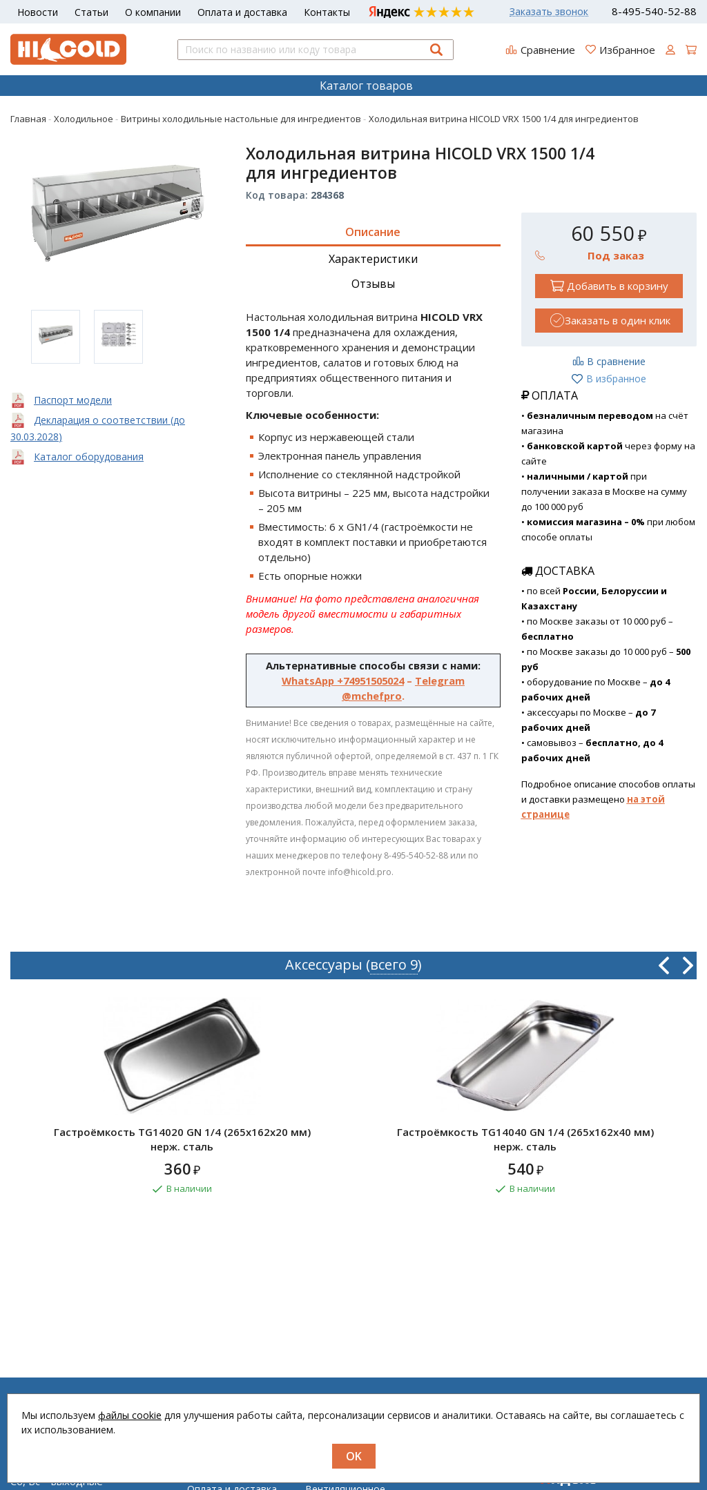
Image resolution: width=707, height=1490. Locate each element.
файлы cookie (130, 1415)
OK (354, 1456)
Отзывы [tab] (373, 283)
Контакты (327, 12)
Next (688, 965)
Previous (664, 965)
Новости (37, 12)
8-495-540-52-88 (654, 11)
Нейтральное (336, 1485)
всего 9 (394, 964)
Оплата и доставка (242, 12)
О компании (153, 12)
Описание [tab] (372, 231)
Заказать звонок (549, 12)
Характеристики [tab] (373, 258)
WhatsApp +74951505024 (343, 680)
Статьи (91, 12)
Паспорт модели (73, 399)
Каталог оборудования (89, 456)
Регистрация (452, 1485)
